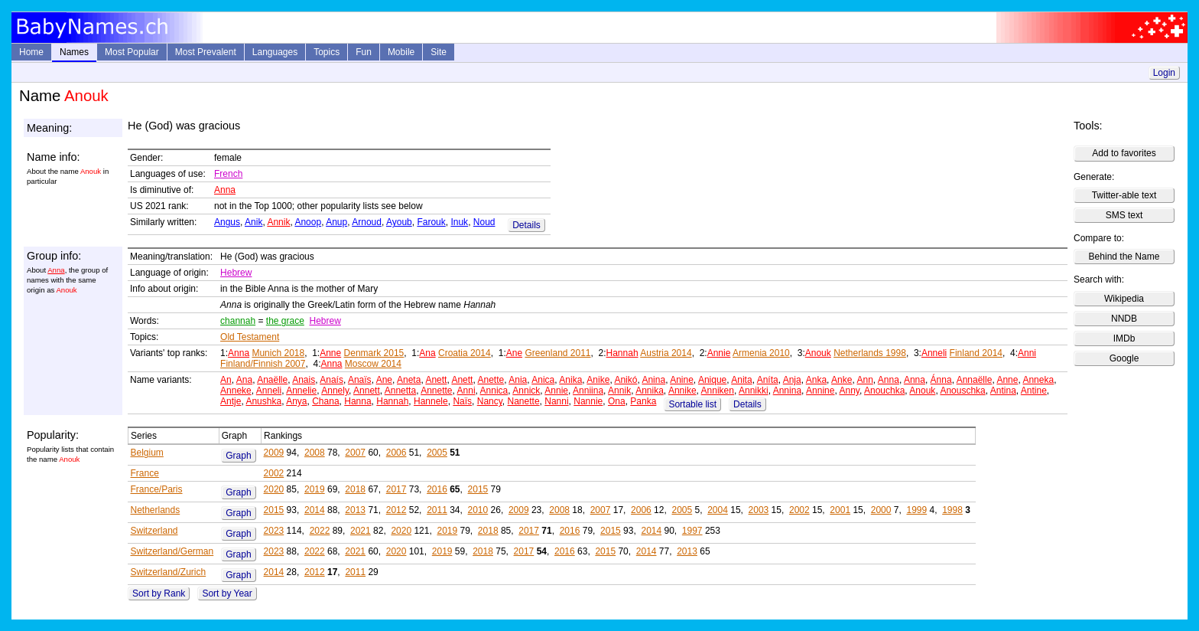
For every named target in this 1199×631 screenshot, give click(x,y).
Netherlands (155, 510)
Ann (864, 379)
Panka (643, 401)
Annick (526, 390)
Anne (330, 353)
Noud (484, 222)
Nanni (556, 401)
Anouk (818, 353)
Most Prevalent (205, 52)
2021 (360, 530)
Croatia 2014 (464, 353)
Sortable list (692, 404)
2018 (355, 489)
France (144, 473)
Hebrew (236, 272)
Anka (816, 379)
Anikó (625, 379)
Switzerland (153, 530)
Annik (278, 222)
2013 (355, 510)
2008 (314, 452)
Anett (436, 379)
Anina (653, 379)
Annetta (400, 390)
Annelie (301, 390)
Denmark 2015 (374, 353)
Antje (230, 401)
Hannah (622, 353)
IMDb (1124, 338)
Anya (296, 401)
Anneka (1038, 379)
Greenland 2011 (557, 353)
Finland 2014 (976, 353)
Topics (327, 52)
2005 (437, 452)
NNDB (1124, 318)
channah (237, 321)
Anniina (588, 390)
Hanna (357, 401)
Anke (841, 379)
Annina (787, 390)
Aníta (767, 379)
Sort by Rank (158, 593)
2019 (314, 489)
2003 (759, 510)
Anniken (717, 390)
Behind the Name (1124, 256)
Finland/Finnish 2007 (262, 363)
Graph (238, 455)
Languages (274, 52)
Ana (427, 353)
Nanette (524, 401)
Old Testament (249, 337)
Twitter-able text (1124, 195)
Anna (225, 190)
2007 (355, 452)
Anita (741, 379)
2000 (881, 510)
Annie (719, 353)
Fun (364, 52)
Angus (227, 222)
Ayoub (399, 222)
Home (31, 52)
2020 (274, 489)
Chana (325, 401)
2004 (717, 510)
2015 (478, 489)
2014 (314, 510)
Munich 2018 (278, 353)
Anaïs (360, 379)
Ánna (941, 379)
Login (1164, 72)
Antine (1034, 390)
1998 (952, 510)
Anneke (236, 390)
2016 (437, 489)
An (226, 379)
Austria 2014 (665, 353)
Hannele (431, 401)
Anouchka (884, 390)
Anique (712, 379)
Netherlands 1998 (869, 353)
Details (526, 225)
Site (439, 52)
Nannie (588, 401)
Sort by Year (227, 593)
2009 (274, 452)
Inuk (459, 222)
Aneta (409, 379)
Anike (598, 379)
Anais (303, 379)
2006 (396, 452)
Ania (518, 379)
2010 (478, 510)
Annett (366, 390)
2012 (396, 510)
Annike (682, 390)
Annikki (753, 390)
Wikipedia (1124, 298)
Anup (336, 222)
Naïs (462, 401)
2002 (274, 473)
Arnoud (367, 222)
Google (1124, 358)
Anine (682, 379)
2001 (840, 510)
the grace (285, 321)
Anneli (934, 353)
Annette (436, 390)
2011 (437, 510)
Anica (542, 379)
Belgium (146, 452)
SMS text (1124, 215)
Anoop (307, 222)
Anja (792, 379)
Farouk (431, 222)
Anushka (263, 401)
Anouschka (962, 390)
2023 (274, 530)
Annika (649, 390)
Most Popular (132, 52)
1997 (692, 530)
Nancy (489, 401)
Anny (849, 390)
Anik (253, 222)
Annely (335, 390)
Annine (820, 390)
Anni (1027, 353)
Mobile (401, 52)
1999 (916, 510)
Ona (616, 401)
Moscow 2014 (373, 363)
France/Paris (156, 489)
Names (74, 52)
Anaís (331, 379)
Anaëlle (272, 379)
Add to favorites (1123, 153)
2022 (320, 530)
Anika (570, 379)
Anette (490, 379)
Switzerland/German (171, 551)
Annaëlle (975, 379)
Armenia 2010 (761, 353)
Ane (514, 353)
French (228, 173)
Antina (1003, 390)
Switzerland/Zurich (168, 572)
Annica (494, 390)
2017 (396, 489)
